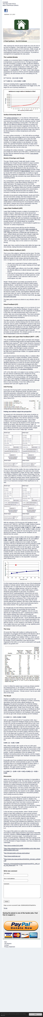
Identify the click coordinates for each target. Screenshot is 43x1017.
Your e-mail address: (9, 878)
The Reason (7, 943)
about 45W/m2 (25, 171)
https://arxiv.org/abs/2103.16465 (13, 845)
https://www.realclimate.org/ (12, 856)
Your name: (7, 873)
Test (5, 942)
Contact (6, 945)
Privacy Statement (9, 947)
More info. (3, 1015)
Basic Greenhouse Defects (10, 5)
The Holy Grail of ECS (9, 3)
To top (5, 908)
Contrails (5, 2)
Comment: (6, 884)
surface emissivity (12, 118)
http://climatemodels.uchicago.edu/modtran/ (17, 853)
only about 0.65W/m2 (26, 369)
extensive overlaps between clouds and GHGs (17, 169)
